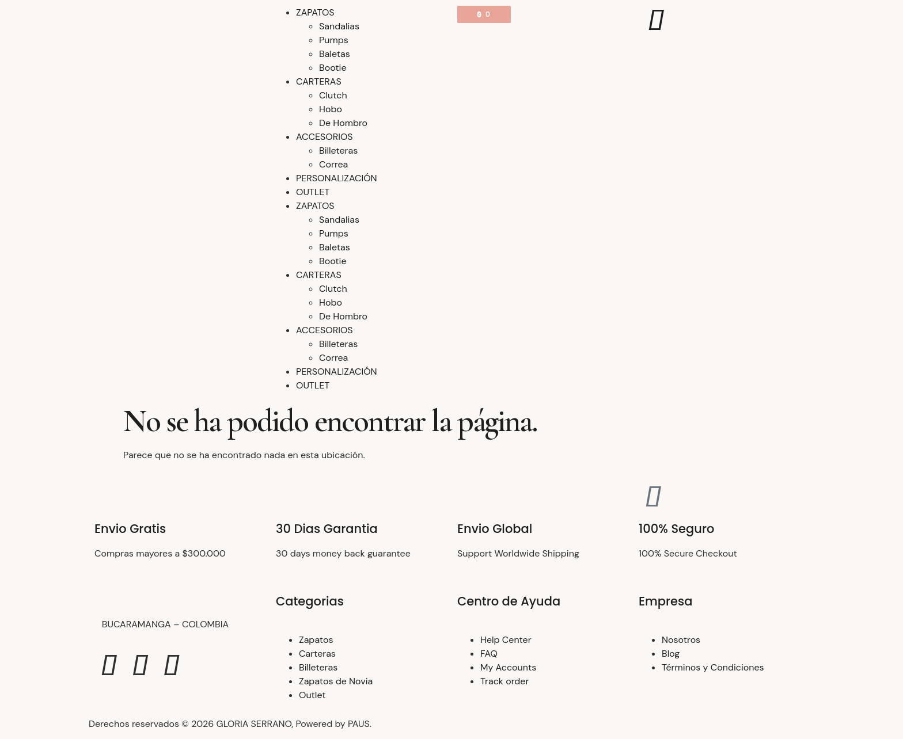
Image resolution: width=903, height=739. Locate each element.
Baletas (334, 54)
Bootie (333, 68)
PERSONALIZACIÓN (336, 178)
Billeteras (338, 150)
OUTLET (312, 192)
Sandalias (339, 26)
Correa (333, 164)
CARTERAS (319, 81)
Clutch (333, 95)
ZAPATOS (315, 12)
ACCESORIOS (324, 137)
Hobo (330, 109)
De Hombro (343, 123)
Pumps (333, 40)
